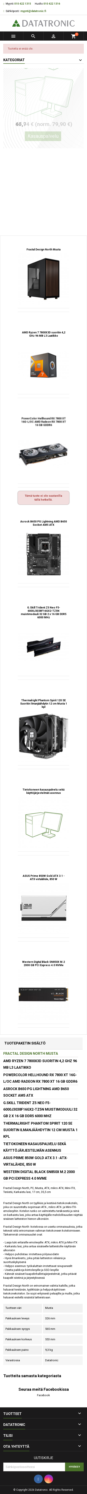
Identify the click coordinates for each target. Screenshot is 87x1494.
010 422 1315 (22, 3)
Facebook (43, 1395)
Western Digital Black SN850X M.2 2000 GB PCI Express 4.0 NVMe (43, 963)
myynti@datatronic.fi (33, 11)
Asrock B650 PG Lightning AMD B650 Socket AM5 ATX (43, 523)
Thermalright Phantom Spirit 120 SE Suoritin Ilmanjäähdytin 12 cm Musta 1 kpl (43, 703)
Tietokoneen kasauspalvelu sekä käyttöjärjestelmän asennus (43, 791)
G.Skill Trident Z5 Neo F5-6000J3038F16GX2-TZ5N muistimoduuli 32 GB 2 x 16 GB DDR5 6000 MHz (43, 612)
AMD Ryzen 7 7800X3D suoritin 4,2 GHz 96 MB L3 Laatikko (43, 334)
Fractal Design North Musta (43, 249)
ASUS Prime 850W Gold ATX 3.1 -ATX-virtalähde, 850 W (44, 877)
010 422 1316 (51, 3)
